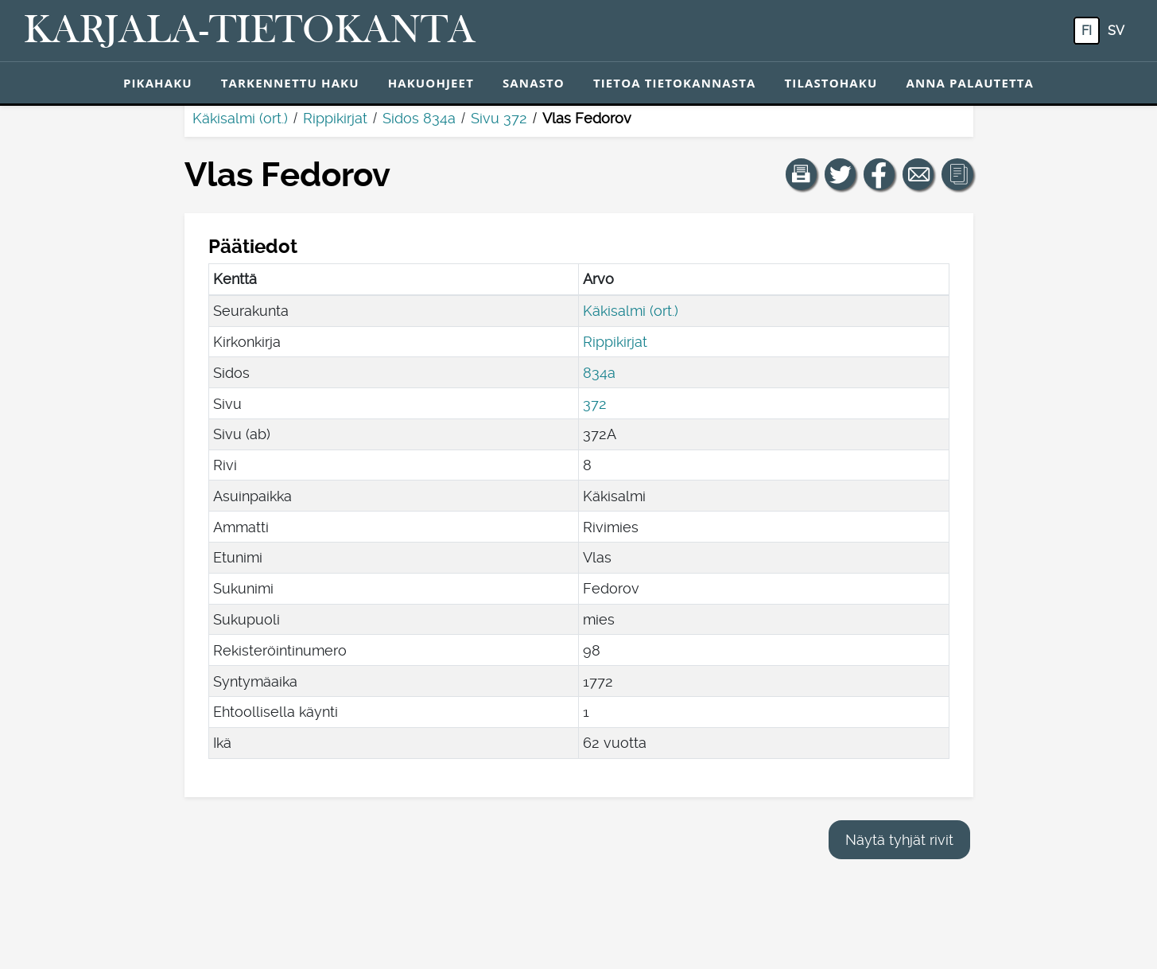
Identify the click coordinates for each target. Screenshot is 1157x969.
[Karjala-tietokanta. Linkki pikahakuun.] (249, 31)
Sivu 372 (499, 118)
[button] (801, 174)
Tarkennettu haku (290, 83)
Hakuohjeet (431, 83)
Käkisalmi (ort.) (240, 118)
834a (599, 372)
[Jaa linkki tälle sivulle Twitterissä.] (840, 174)
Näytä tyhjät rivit (899, 839)
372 (595, 403)
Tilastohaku (830, 83)
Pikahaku (157, 83)
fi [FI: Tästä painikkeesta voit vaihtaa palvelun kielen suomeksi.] (1086, 30)
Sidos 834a (419, 118)
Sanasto (534, 83)
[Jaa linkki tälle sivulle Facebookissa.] (879, 174)
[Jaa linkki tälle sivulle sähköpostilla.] (918, 174)
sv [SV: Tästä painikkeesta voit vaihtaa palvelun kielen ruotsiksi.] (1116, 30)
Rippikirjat (335, 118)
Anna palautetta (970, 83)
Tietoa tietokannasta (674, 83)
